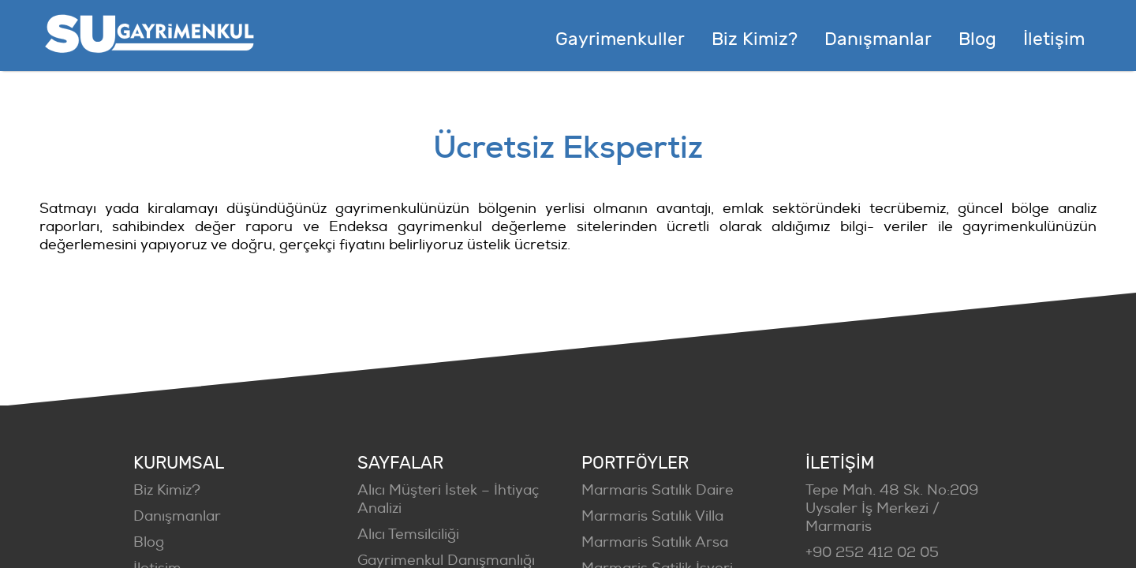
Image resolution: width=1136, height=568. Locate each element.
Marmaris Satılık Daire (657, 490)
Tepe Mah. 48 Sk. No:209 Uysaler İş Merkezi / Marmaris (891, 508)
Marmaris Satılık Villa (652, 516)
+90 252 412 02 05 (872, 553)
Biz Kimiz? (166, 490)
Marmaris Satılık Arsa (654, 542)
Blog (148, 542)
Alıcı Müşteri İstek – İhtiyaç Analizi (448, 499)
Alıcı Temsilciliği (408, 534)
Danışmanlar (177, 516)
